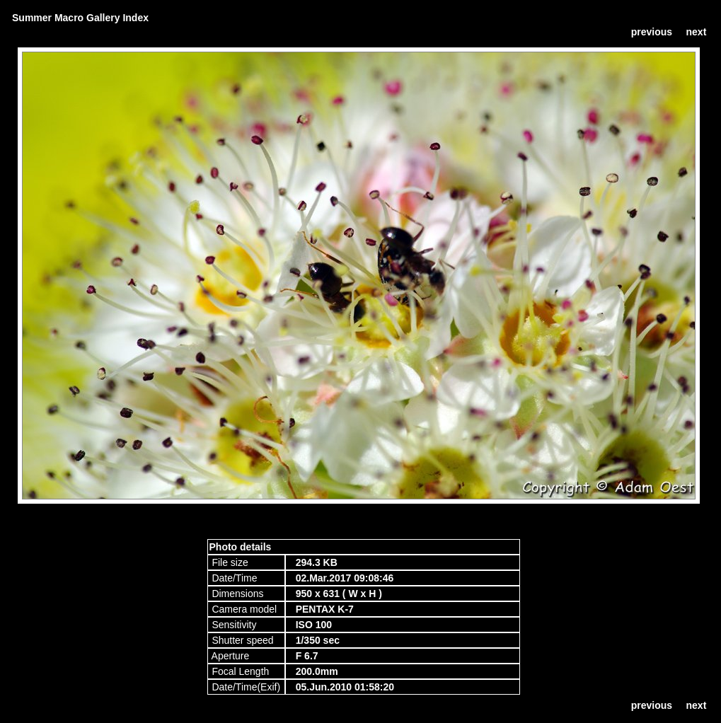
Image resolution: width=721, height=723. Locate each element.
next (696, 31)
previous (651, 31)
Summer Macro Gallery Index (80, 17)
